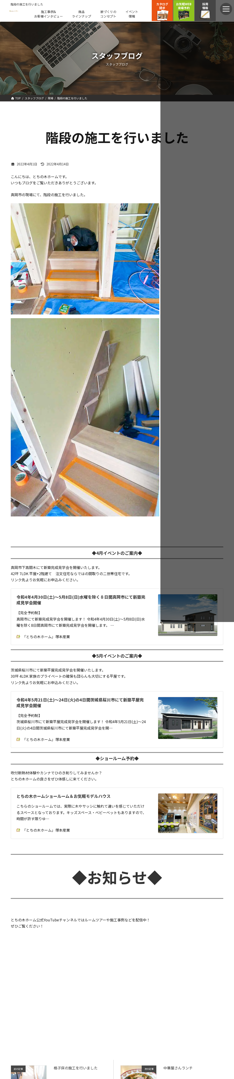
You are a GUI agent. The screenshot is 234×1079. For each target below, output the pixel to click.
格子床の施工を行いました (76, 1068)
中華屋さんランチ (178, 1068)
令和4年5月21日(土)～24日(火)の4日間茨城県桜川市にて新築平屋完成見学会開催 (80, 702)
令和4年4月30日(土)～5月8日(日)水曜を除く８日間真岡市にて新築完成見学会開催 (80, 600)
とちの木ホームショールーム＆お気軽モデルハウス (63, 796)
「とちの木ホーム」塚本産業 (43, 636)
